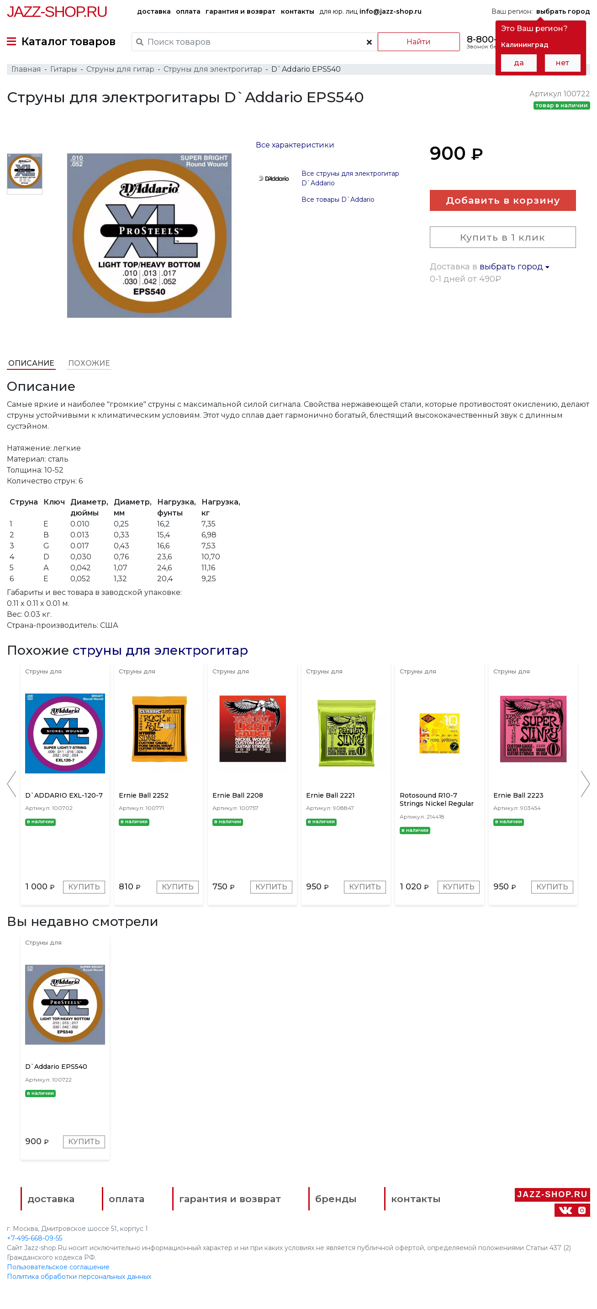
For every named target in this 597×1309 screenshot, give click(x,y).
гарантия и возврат (240, 11)
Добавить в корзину (503, 200)
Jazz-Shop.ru (57, 11)
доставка (154, 11)
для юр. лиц (370, 11)
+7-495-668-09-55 (34, 1238)
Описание (31, 363)
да (519, 62)
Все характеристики (295, 145)
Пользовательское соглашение (58, 1267)
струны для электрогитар (160, 650)
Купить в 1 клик (502, 237)
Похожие (89, 363)
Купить (84, 887)
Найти (419, 41)
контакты (297, 11)
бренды (336, 1198)
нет (562, 62)
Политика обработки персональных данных (79, 1276)
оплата (188, 11)
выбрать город (514, 267)
